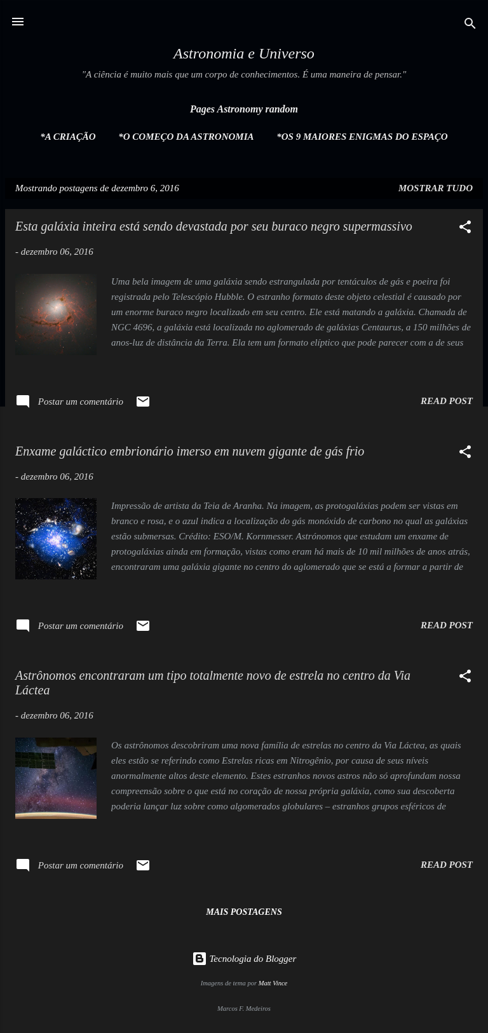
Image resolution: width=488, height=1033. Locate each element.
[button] (465, 229)
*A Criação (67, 137)
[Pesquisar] (470, 25)
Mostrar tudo (435, 188)
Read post (447, 401)
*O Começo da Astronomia (186, 137)
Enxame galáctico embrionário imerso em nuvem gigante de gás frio (189, 451)
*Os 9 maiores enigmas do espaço (361, 137)
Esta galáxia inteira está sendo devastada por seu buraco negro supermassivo (213, 226)
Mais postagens (243, 912)
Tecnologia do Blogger (244, 959)
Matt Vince (273, 983)
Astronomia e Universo (244, 53)
